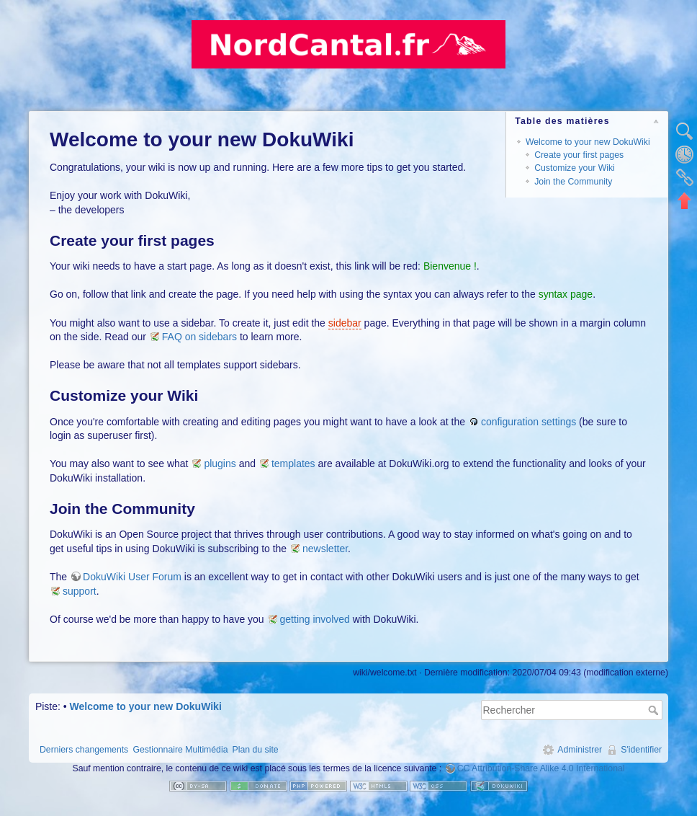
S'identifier (641, 750)
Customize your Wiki (574, 168)
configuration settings (528, 421)
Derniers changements (84, 750)
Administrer (579, 750)
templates (293, 463)
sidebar (344, 323)
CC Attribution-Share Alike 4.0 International (541, 768)
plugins (219, 463)
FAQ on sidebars (199, 336)
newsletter (325, 548)
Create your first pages (579, 155)
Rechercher (655, 710)
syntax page (566, 294)
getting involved (315, 619)
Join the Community (573, 182)
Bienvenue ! (450, 266)
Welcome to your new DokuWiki (588, 142)
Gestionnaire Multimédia (180, 750)
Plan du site (256, 750)
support (79, 591)
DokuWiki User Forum (132, 576)
